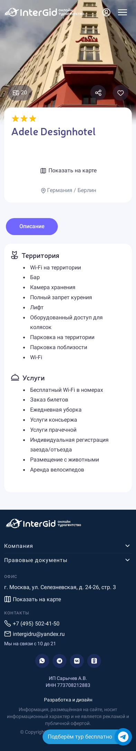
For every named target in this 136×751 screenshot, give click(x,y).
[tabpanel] (68, 368)
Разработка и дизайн (68, 699)
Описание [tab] (32, 226)
